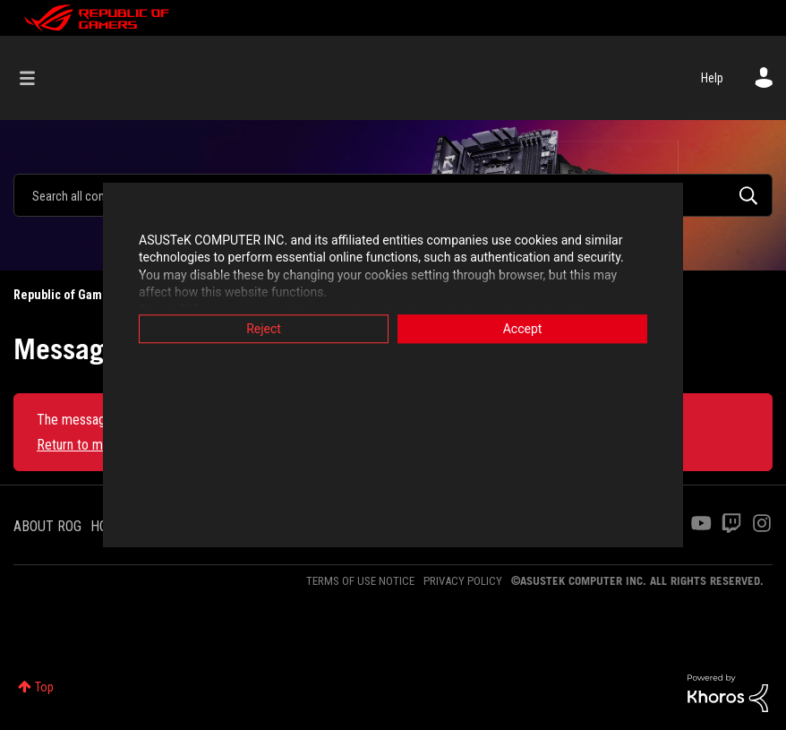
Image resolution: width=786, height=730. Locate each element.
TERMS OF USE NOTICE (360, 581)
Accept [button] (523, 329)
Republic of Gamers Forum (85, 295)
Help (712, 78)
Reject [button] (263, 329)
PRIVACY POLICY (462, 581)
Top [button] (44, 687)
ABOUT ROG (47, 526)
